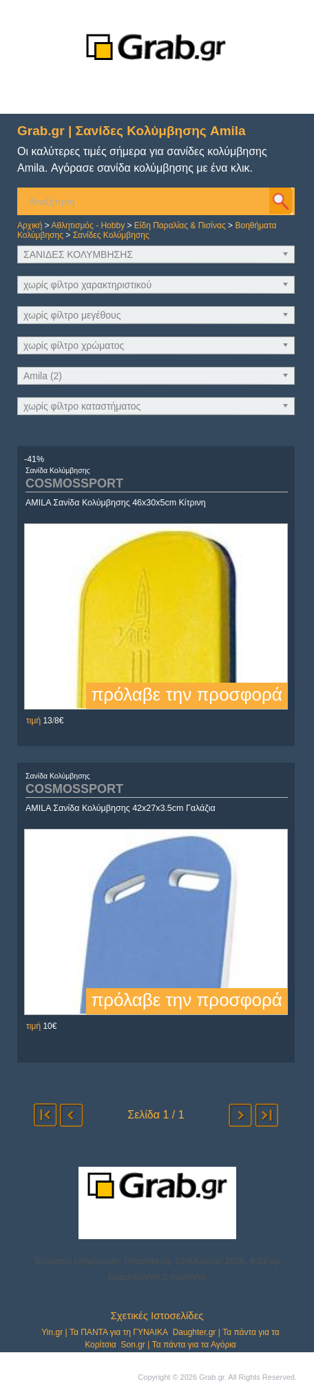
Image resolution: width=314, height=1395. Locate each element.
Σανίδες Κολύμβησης (111, 235)
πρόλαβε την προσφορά (186, 694)
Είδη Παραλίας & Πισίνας (180, 225)
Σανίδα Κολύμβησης (57, 470)
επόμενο (240, 1115)
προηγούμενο (71, 1115)
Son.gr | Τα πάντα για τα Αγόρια (178, 1344)
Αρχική (29, 225)
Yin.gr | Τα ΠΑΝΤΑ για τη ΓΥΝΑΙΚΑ (104, 1332)
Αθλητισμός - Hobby (88, 225)
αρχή (45, 1115)
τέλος (266, 1115)
